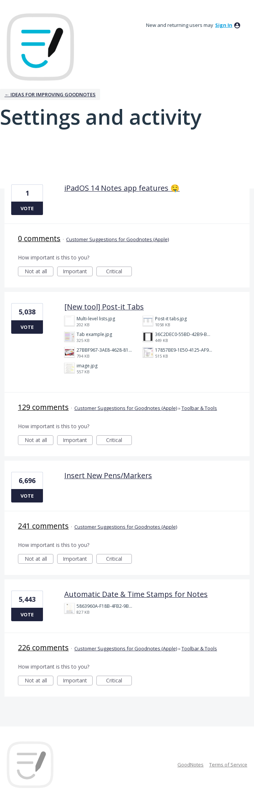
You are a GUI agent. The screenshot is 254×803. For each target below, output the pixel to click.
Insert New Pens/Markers (108, 475)
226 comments (43, 647)
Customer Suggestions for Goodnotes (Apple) (117, 239)
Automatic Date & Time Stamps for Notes (136, 594)
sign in (223, 25)
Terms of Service (228, 764)
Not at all (39, 272)
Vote (27, 208)
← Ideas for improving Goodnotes (50, 94)
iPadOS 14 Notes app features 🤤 (122, 188)
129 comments (43, 407)
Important (78, 272)
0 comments (39, 238)
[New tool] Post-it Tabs (104, 307)
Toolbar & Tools (199, 408)
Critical (119, 272)
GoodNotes (190, 764)
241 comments (43, 526)
